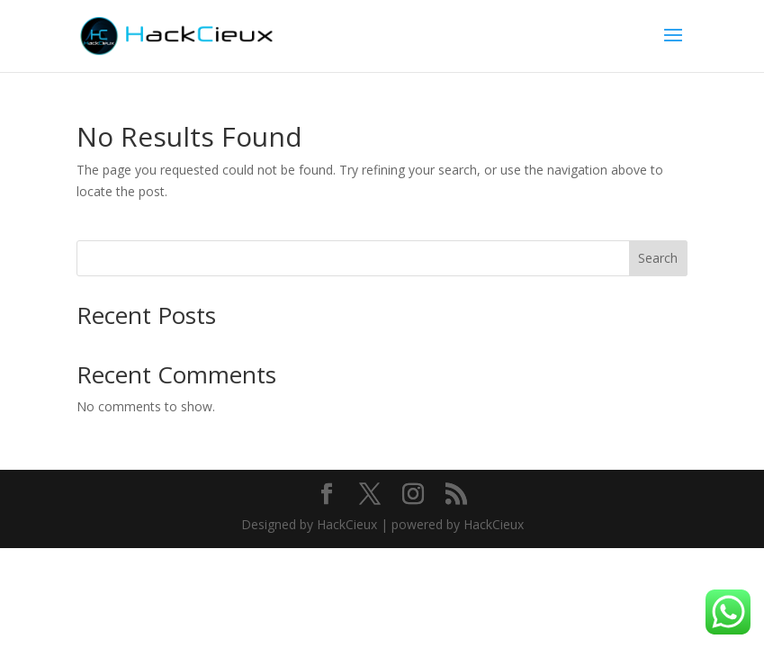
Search (658, 257)
